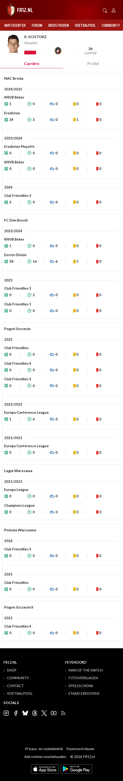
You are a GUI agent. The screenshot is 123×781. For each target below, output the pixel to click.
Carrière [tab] (31, 63)
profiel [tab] (93, 63)
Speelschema (80, 686)
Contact (15, 686)
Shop (11, 670)
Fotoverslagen (83, 678)
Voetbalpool (85, 25)
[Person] (113, 9)
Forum (37, 25)
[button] (105, 10)
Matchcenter (15, 25)
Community (111, 25)
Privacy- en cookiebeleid (44, 749)
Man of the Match (85, 670)
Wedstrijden (58, 25)
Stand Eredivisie (84, 693)
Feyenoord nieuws (80, 749)
